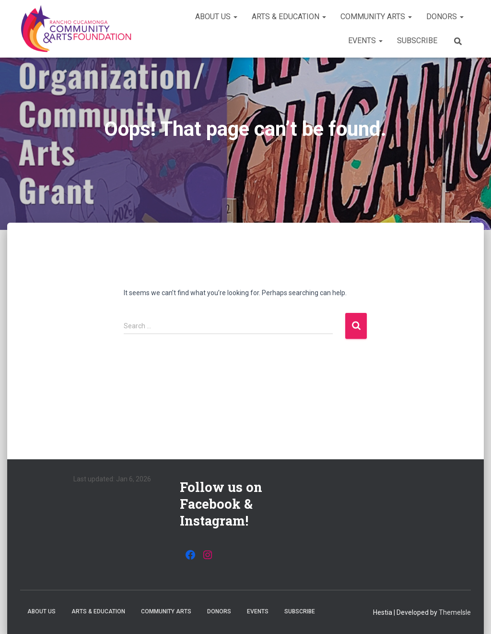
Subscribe (417, 40)
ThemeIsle (455, 612)
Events (365, 40)
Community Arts (376, 16)
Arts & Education (289, 16)
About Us (216, 16)
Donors (445, 16)
